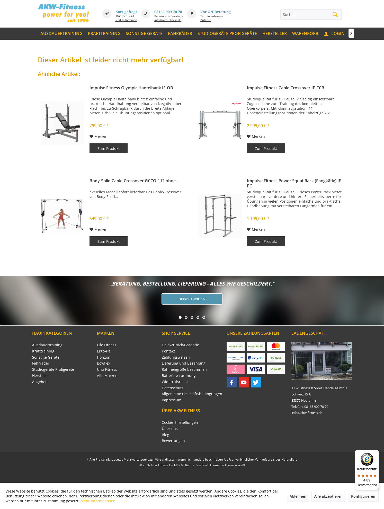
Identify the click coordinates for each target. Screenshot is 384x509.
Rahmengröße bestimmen (184, 369)
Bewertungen (192, 298)
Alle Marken (107, 375)
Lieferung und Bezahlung (184, 363)
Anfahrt (205, 20)
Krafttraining (43, 351)
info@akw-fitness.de (167, 20)
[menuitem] (61, 34)
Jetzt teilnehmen (126, 20)
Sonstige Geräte (45, 357)
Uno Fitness (107, 369)
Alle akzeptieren (328, 496)
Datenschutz (172, 387)
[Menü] (376, 453)
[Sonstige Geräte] (144, 34)
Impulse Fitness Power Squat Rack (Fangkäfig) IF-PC (294, 183)
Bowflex (103, 363)
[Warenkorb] (305, 34)
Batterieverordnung (179, 375)
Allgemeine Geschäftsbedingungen (192, 393)
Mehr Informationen (98, 500)
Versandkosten (165, 459)
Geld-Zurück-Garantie (180, 344)
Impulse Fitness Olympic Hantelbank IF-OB (131, 88)
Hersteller (40, 375)
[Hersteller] (274, 34)
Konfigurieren (363, 496)
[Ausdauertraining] (61, 34)
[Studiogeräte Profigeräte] (227, 34)
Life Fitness (106, 344)
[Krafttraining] (104, 34)
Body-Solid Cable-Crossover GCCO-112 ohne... (134, 181)
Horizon (103, 357)
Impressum (171, 400)
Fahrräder (40, 363)
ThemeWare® (235, 465)
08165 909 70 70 (168, 11)
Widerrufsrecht (175, 381)
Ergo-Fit (103, 351)
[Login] (334, 34)
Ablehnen (298, 496)
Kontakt (168, 351)
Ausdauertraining (47, 344)
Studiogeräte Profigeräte (53, 369)
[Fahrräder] (180, 34)
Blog (165, 434)
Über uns (170, 428)
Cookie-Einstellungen (180, 422)
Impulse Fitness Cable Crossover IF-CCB (285, 88)
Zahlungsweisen (176, 357)
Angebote (40, 381)
